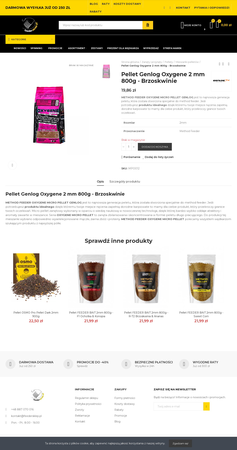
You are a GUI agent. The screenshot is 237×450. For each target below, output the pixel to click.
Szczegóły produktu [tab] (124, 181)
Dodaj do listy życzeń (159, 157)
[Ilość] (128, 147)
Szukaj (147, 25)
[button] (94, 4)
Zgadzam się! (180, 443)
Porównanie (132, 157)
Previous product (219, 64)
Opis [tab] (100, 181)
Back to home (224, 64)
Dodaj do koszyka (155, 146)
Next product (228, 64)
